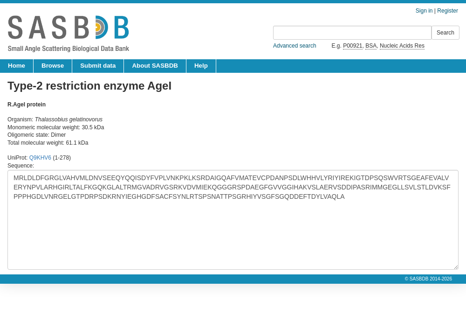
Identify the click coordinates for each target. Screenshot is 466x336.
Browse (52, 65)
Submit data (98, 65)
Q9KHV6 (40, 157)
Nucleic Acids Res (402, 45)
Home (16, 65)
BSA (371, 45)
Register (447, 10)
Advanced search (294, 45)
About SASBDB (155, 65)
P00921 (352, 45)
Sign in (424, 10)
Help (201, 65)
